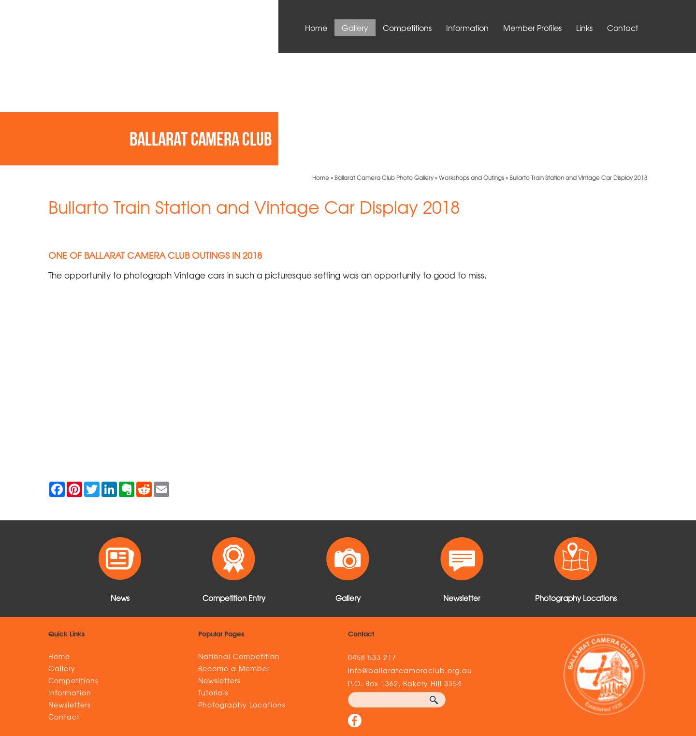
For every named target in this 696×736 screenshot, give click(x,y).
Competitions (407, 27)
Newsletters (69, 592)
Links (584, 27)
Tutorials (213, 580)
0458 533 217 (372, 545)
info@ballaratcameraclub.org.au (410, 558)
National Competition (239, 544)
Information (467, 27)
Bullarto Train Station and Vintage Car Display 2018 (578, 65)
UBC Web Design (489, 674)
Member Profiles (532, 27)
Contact (622, 27)
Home (316, 27)
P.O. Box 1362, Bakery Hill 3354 (405, 571)
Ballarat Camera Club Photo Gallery (384, 65)
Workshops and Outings (471, 65)
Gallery (355, 27)
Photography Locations (241, 592)
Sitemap (182, 674)
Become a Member (234, 556)
